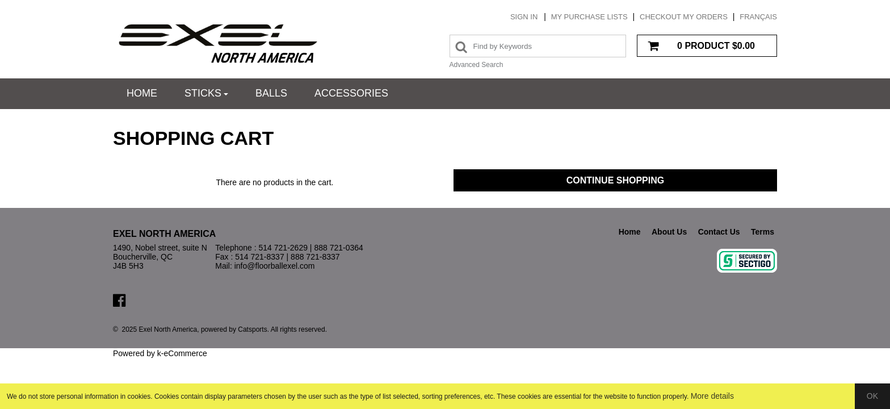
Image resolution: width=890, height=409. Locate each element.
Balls (271, 93)
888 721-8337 (315, 256)
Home (142, 93)
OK (872, 395)
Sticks (206, 93)
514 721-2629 (283, 247)
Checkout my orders (684, 16)
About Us (669, 231)
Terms (762, 231)
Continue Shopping (615, 180)
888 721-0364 (338, 247)
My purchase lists (589, 16)
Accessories (351, 93)
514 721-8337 (259, 256)
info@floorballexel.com (274, 265)
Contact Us (719, 231)
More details (712, 395)
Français (758, 16)
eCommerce (185, 353)
